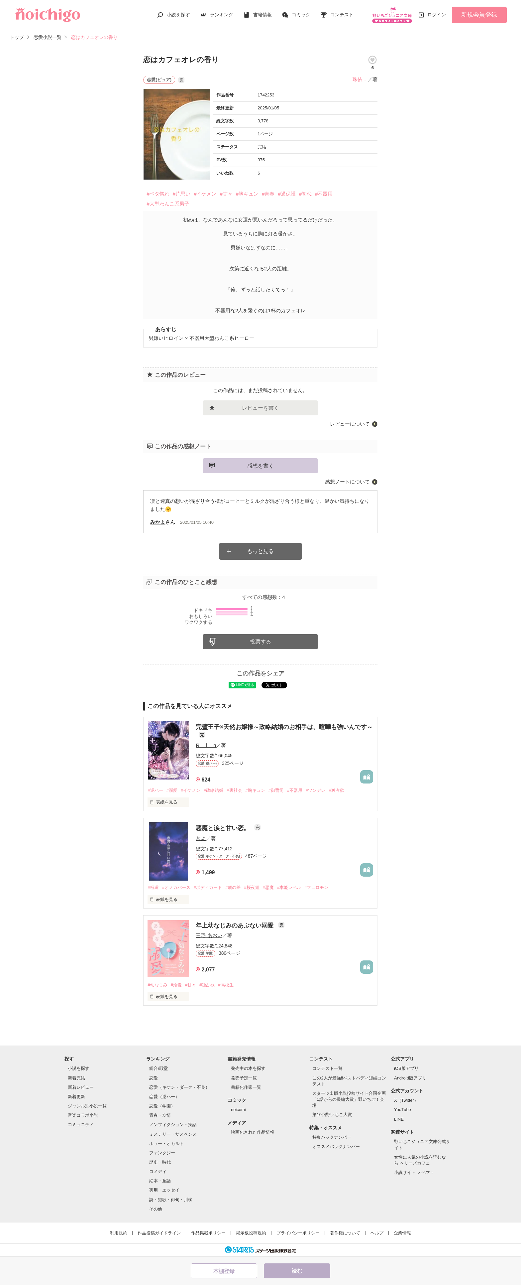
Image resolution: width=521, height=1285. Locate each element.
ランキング (221, 14)
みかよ (157, 522)
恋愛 (153, 1077)
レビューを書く (260, 408)
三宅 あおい (209, 935)
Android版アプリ (410, 1077)
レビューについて (350, 424)
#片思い (181, 194)
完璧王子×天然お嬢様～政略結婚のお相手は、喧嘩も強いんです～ (284, 727)
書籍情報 (262, 14)
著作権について (345, 1232)
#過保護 (286, 194)
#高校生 (225, 984)
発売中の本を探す (248, 1068)
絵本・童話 (160, 1180)
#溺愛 (171, 790)
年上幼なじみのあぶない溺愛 (235, 925)
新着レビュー (81, 1087)
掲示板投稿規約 (251, 1232)
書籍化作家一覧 (246, 1087)
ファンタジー (162, 1152)
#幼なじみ (157, 984)
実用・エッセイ (164, 1190)
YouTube (402, 1109)
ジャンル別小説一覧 (87, 1105)
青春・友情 (160, 1115)
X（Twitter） (406, 1100)
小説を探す (178, 14)
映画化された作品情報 (252, 1132)
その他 (155, 1209)
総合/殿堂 (158, 1068)
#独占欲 (336, 790)
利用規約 (118, 1232)
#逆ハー (155, 790)
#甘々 (226, 194)
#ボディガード (208, 887)
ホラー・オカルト (166, 1143)
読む (297, 1271)
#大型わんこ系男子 (168, 204)
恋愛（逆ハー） (164, 1096)
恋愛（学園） (162, 1105)
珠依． (360, 79)
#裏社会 (234, 790)
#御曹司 (276, 790)
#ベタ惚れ (158, 194)
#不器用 (324, 194)
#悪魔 (268, 887)
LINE (399, 1119)
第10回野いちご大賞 (332, 1114)
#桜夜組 (251, 887)
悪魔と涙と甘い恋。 (223, 828)
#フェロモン (316, 887)
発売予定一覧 (244, 1077)
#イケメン (205, 194)
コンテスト (342, 14)
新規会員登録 (479, 14)
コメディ (157, 1171)
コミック (301, 14)
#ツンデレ (315, 790)
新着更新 (76, 1096)
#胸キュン (247, 194)
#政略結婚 (213, 790)
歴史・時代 (160, 1162)
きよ (201, 838)
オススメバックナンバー (336, 1146)
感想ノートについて (347, 482)
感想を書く (260, 466)
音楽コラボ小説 (83, 1115)
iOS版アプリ (406, 1068)
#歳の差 (233, 887)
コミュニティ (81, 1124)
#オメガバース (176, 887)
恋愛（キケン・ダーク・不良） (179, 1087)
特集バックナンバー (331, 1137)
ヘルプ (376, 1232)
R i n (206, 745)
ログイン (436, 14)
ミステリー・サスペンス (173, 1134)
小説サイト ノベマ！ (414, 1172)
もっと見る (260, 551)
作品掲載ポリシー (208, 1232)
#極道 (153, 887)
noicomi (238, 1109)
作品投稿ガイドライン (159, 1232)
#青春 (268, 194)
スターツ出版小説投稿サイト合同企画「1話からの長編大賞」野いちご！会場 (349, 1099)
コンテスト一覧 (327, 1068)
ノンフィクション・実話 (173, 1124)
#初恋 (305, 194)
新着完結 (76, 1077)
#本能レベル (289, 887)
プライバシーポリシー (298, 1232)
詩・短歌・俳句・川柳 (170, 1199)
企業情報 (402, 1232)
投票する (260, 641)
